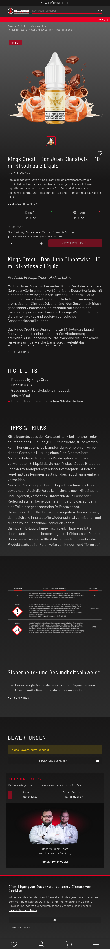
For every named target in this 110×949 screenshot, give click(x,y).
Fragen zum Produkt (55, 861)
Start (10, 26)
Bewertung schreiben (69, 760)
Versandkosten (33, 232)
